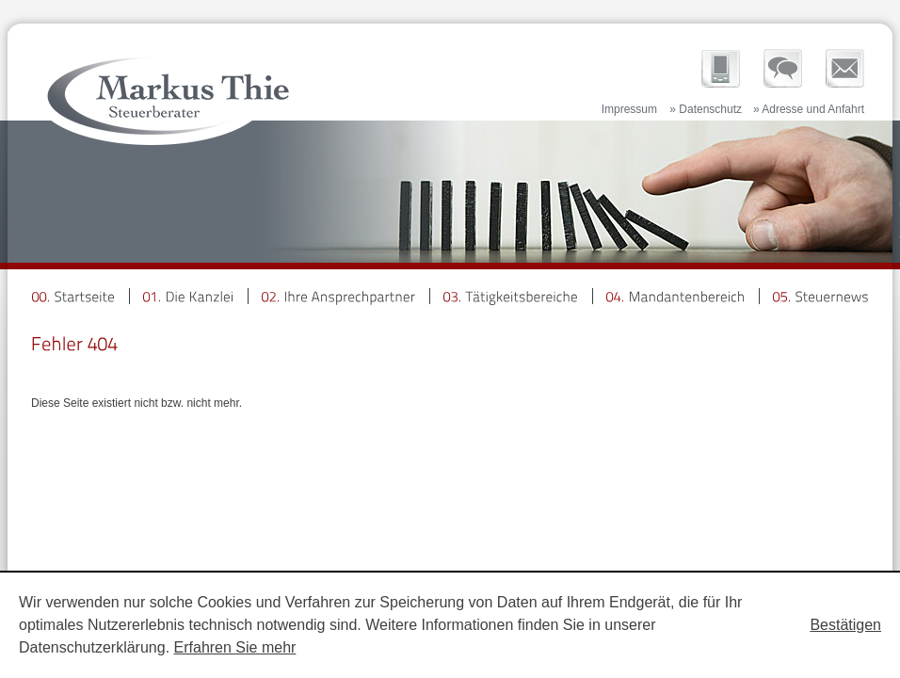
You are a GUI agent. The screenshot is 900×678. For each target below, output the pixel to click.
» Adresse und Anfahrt (808, 109)
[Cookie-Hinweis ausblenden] (845, 625)
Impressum (629, 109)
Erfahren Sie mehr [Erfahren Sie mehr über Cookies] (235, 647)
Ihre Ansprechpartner (782, 68)
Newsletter (845, 68)
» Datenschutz (705, 109)
